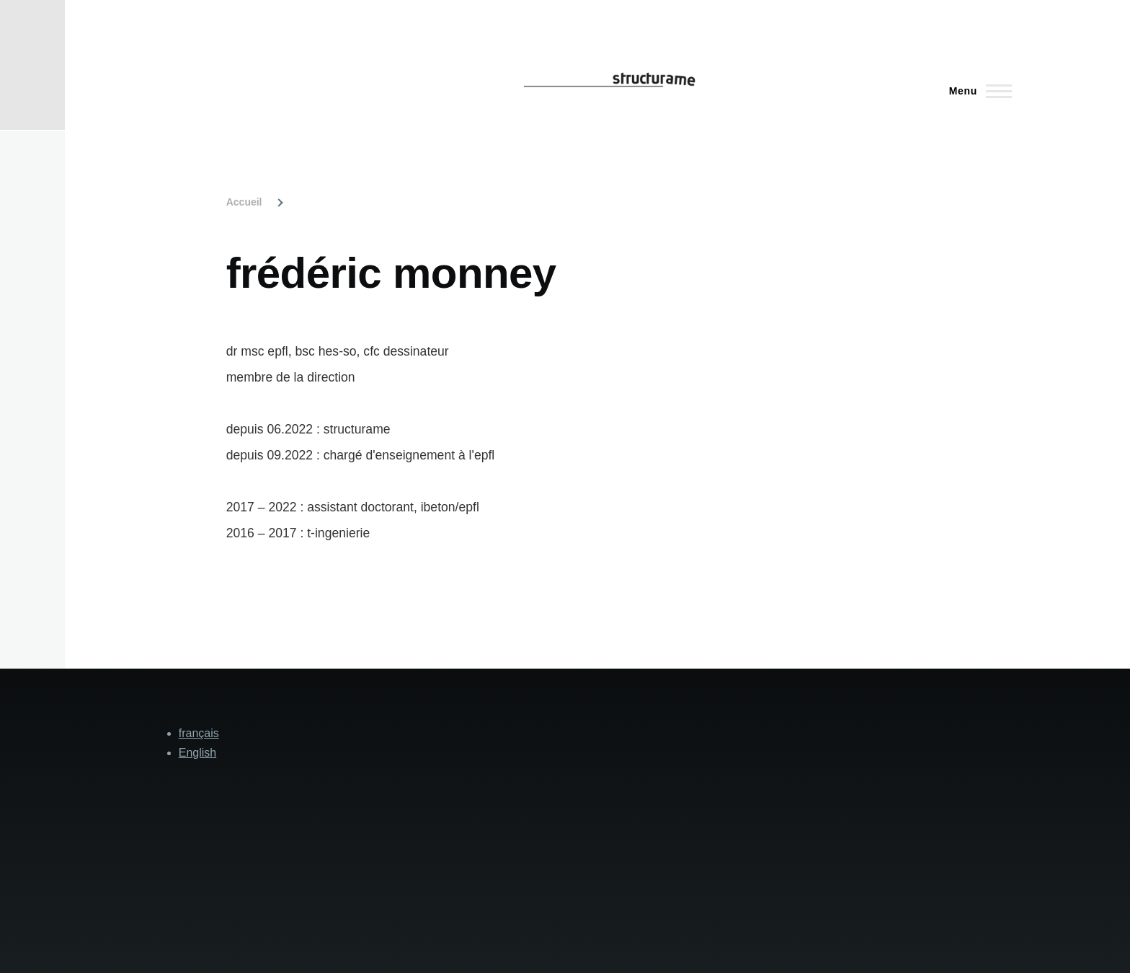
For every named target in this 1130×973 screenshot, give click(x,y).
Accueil (244, 202)
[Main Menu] (976, 91)
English (197, 753)
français (199, 733)
